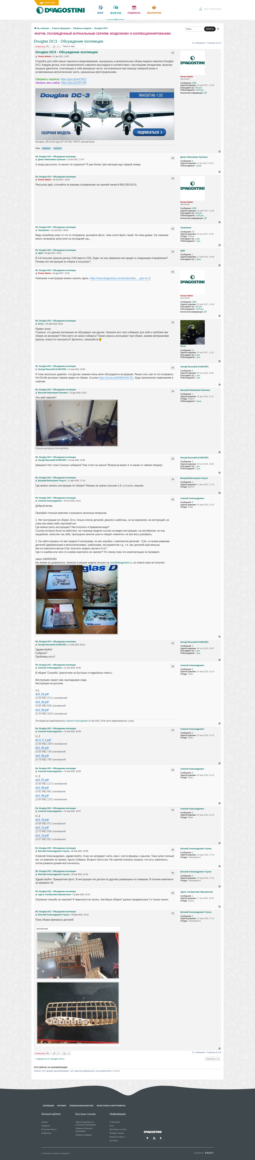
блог (100, 13)
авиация (46, 148)
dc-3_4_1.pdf (43, 740)
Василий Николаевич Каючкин (195, 390)
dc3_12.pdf (42, 835)
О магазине (115, 1122)
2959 (194, 83)
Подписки (45, 1126)
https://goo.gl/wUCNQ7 (74, 79)
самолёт (57, 148)
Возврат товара (117, 1133)
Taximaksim (185, 228)
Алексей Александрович (192, 498)
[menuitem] (210, 9)
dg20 (182, 251)
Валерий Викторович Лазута (194, 478)
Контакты (114, 1140)
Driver (183, 346)
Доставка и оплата (118, 1129)
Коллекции (48, 1106)
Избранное (46, 1133)
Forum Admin (186, 77)
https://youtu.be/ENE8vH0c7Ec (116, 377)
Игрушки (61, 1106)
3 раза (198, 259)
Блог (112, 1126)
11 (193, 350)
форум (115, 15)
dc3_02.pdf (42, 702)
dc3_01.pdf (42, 694)
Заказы (44, 1122)
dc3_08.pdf (42, 787)
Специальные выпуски (81, 1106)
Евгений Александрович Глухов (195, 848)
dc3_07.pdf (42, 779)
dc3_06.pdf (42, 755)
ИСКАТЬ (210, 29)
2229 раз (199, 90)
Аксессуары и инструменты (111, 1106)
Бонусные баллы (49, 1129)
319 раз (198, 88)
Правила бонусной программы (83, 1129)
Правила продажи (83, 1135)
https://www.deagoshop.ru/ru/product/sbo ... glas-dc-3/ (120, 278)
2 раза (198, 166)
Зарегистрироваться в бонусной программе (85, 1123)
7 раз (197, 241)
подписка (134, 13)
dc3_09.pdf (42, 795)
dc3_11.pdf (42, 827)
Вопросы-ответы (117, 1137)
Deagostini (154, 13)
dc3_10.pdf (42, 819)
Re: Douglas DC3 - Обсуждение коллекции (55, 156)
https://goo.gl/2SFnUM (73, 82)
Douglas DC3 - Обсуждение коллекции (68, 41)
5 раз (197, 355)
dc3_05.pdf (42, 747)
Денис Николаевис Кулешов (194, 157)
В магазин (49, 3)
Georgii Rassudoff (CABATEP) (194, 367)
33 (193, 232)
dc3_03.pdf (42, 710)
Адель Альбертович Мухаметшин (196, 892)
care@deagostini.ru (121, 562)
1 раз (197, 239)
